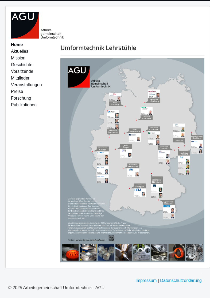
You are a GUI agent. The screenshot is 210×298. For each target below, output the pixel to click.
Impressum (146, 280)
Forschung (21, 98)
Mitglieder (20, 78)
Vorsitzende (22, 71)
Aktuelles (19, 51)
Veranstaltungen (26, 84)
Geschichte (21, 64)
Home (17, 44)
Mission (18, 58)
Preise (17, 91)
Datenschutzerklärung (181, 280)
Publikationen (24, 105)
